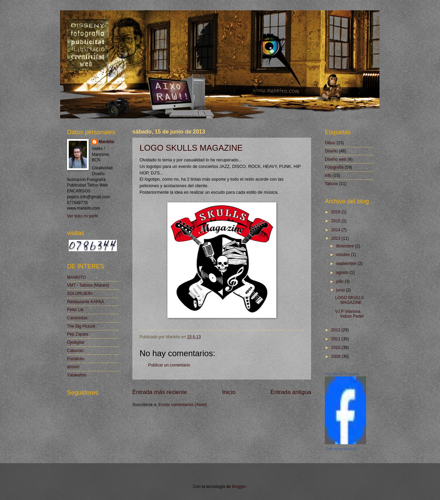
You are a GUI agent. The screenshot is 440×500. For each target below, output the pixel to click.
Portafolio (76, 359)
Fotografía (334, 167)
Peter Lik (75, 309)
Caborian (75, 350)
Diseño (331, 151)
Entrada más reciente (159, 392)
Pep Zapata (77, 334)
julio (340, 281)
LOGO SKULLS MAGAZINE (191, 147)
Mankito (106, 141)
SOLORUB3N (79, 293)
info (328, 175)
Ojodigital (75, 342)
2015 (336, 221)
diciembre (345, 246)
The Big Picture (81, 326)
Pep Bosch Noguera (342, 374)
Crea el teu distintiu (341, 449)
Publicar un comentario (169, 365)
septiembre (347, 263)
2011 (336, 339)
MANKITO (76, 277)
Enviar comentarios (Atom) (182, 404)
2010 (336, 347)
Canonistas (77, 318)
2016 (336, 212)
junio (341, 290)
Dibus (330, 142)
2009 (336, 356)
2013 (336, 238)
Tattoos (331, 183)
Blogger (239, 486)
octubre (343, 254)
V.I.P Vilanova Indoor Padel (349, 314)
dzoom (73, 366)
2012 (336, 330)
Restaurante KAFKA (85, 301)
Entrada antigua (291, 392)
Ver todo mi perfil (82, 216)
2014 (336, 229)
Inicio (228, 392)
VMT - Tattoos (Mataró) (88, 285)
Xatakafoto (77, 375)
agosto (343, 272)
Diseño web (335, 159)
